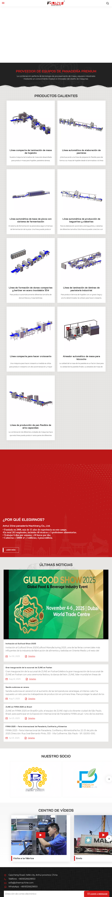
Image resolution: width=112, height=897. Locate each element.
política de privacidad (25, 886)
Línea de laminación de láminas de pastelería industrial (81, 289)
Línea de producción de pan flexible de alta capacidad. (30, 426)
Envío (63, 832)
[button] (109, 770)
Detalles (30, 655)
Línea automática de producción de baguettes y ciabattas (81, 220)
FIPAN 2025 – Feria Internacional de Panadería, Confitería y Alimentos (35, 725)
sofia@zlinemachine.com (21, 858)
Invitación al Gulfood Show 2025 (21, 643)
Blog (81, 883)
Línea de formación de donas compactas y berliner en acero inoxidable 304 (30, 289)
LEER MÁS (10, 549)
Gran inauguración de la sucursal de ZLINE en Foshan (28, 667)
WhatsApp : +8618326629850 (23, 861)
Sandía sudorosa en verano (17, 686)
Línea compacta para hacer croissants (30, 356)
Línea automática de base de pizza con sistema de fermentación (31, 220)
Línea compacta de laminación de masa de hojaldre (31, 151)
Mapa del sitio (95, 883)
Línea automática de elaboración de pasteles (81, 151)
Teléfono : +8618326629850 (22, 854)
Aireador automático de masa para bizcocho (81, 357)
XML (7, 886)
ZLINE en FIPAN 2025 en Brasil (19, 706)
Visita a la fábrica (23, 832)
